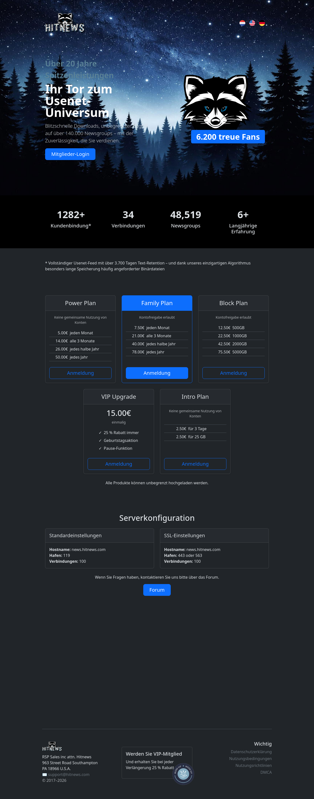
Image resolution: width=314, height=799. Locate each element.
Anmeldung (80, 373)
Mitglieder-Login (70, 154)
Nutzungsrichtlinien (254, 765)
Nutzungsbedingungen (250, 758)
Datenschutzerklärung (251, 751)
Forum (157, 590)
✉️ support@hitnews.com (66, 774)
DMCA (266, 772)
